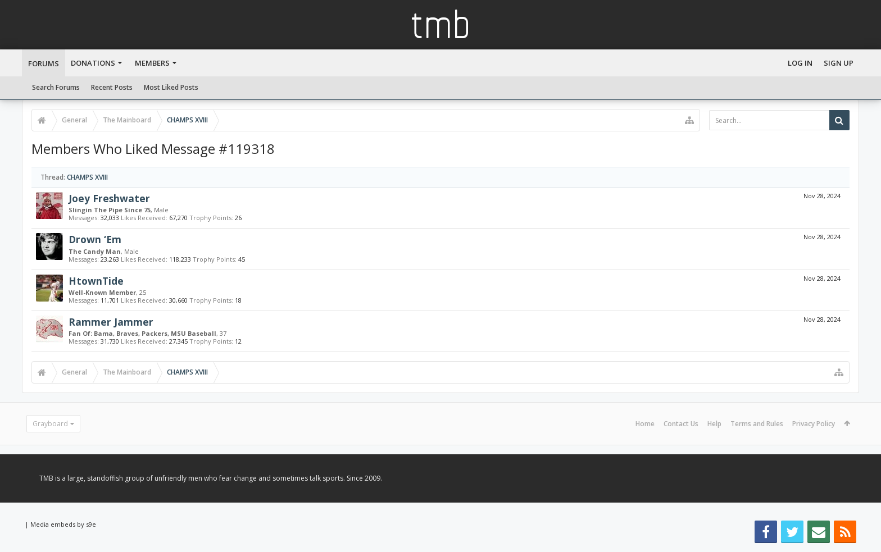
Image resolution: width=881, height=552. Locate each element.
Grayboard (50, 423)
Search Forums (56, 87)
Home (645, 423)
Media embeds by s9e (63, 524)
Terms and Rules (756, 423)
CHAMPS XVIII (87, 177)
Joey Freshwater (109, 198)
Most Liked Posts (171, 87)
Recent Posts (112, 87)
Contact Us (681, 423)
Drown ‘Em (95, 239)
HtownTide (96, 281)
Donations (93, 63)
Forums (43, 63)
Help (714, 423)
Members (152, 63)
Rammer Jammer (111, 322)
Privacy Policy (813, 423)
